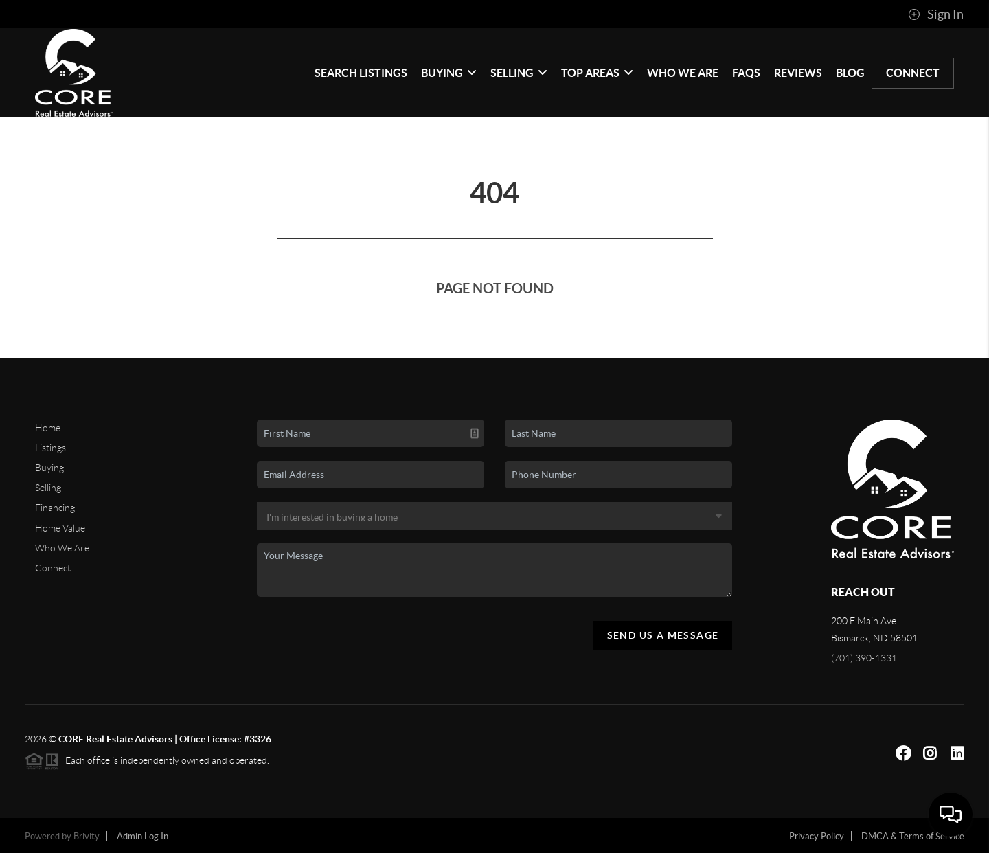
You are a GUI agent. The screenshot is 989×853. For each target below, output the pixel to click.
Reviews (798, 73)
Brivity (86, 836)
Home (47, 427)
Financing (55, 507)
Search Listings (361, 73)
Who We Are (682, 73)
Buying (449, 73)
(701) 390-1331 (864, 657)
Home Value (60, 528)
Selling (518, 73)
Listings (50, 447)
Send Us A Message (663, 635)
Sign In (936, 14)
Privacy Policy (816, 836)
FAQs (746, 73)
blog (850, 73)
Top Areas (597, 73)
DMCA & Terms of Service (912, 836)
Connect (913, 73)
